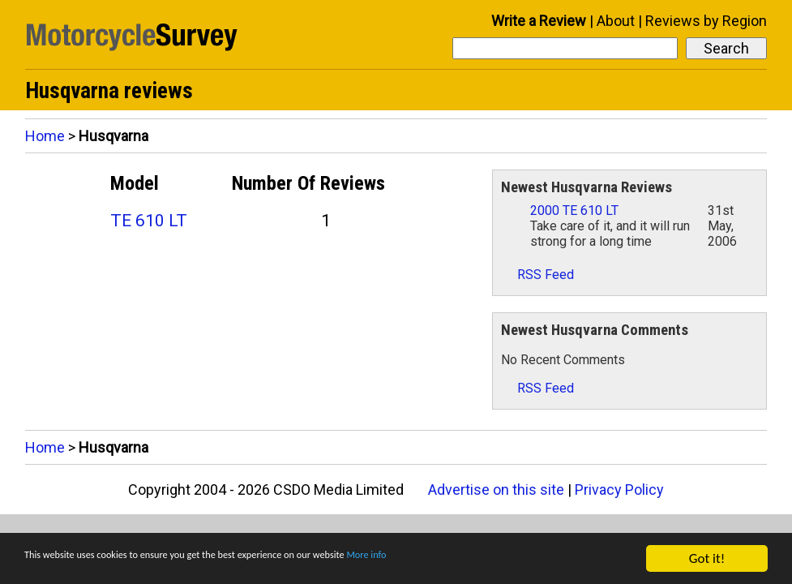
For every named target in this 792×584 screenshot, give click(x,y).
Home (45, 135)
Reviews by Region (706, 20)
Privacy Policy (619, 489)
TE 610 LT (148, 220)
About (616, 20)
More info (498, 559)
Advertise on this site (496, 489)
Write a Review (538, 20)
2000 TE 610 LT (574, 210)
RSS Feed (537, 274)
